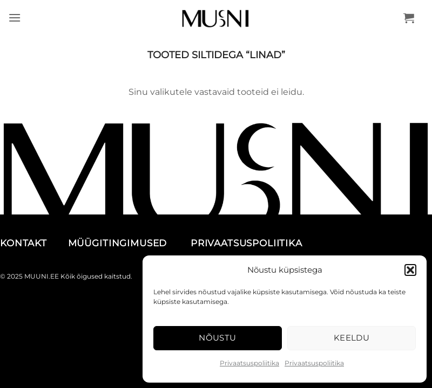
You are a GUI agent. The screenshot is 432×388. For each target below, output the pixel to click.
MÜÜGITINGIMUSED (128, 243)
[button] (410, 270)
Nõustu (218, 337)
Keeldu (352, 337)
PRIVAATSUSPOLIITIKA (246, 243)
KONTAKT (32, 243)
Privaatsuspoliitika (249, 363)
